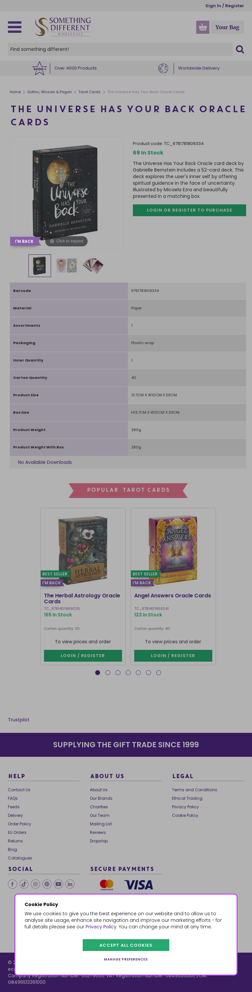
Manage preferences (126, 959)
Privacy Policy (101, 926)
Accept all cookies (126, 945)
